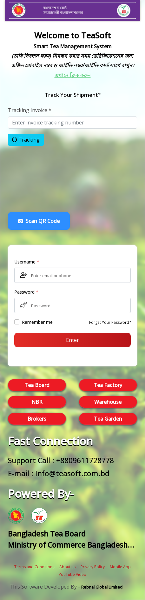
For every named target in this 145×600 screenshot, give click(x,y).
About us (67, 567)
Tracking (26, 139)
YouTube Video (72, 574)
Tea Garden (108, 418)
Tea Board (36, 385)
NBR (37, 401)
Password (26, 292)
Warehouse (108, 401)
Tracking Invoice (29, 110)
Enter (72, 340)
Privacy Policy (93, 567)
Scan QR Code (39, 220)
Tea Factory (108, 385)
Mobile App (120, 567)
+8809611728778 (85, 460)
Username (26, 262)
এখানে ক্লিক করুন (73, 75)
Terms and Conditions (34, 567)
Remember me (37, 322)
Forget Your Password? (110, 322)
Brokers (37, 418)
